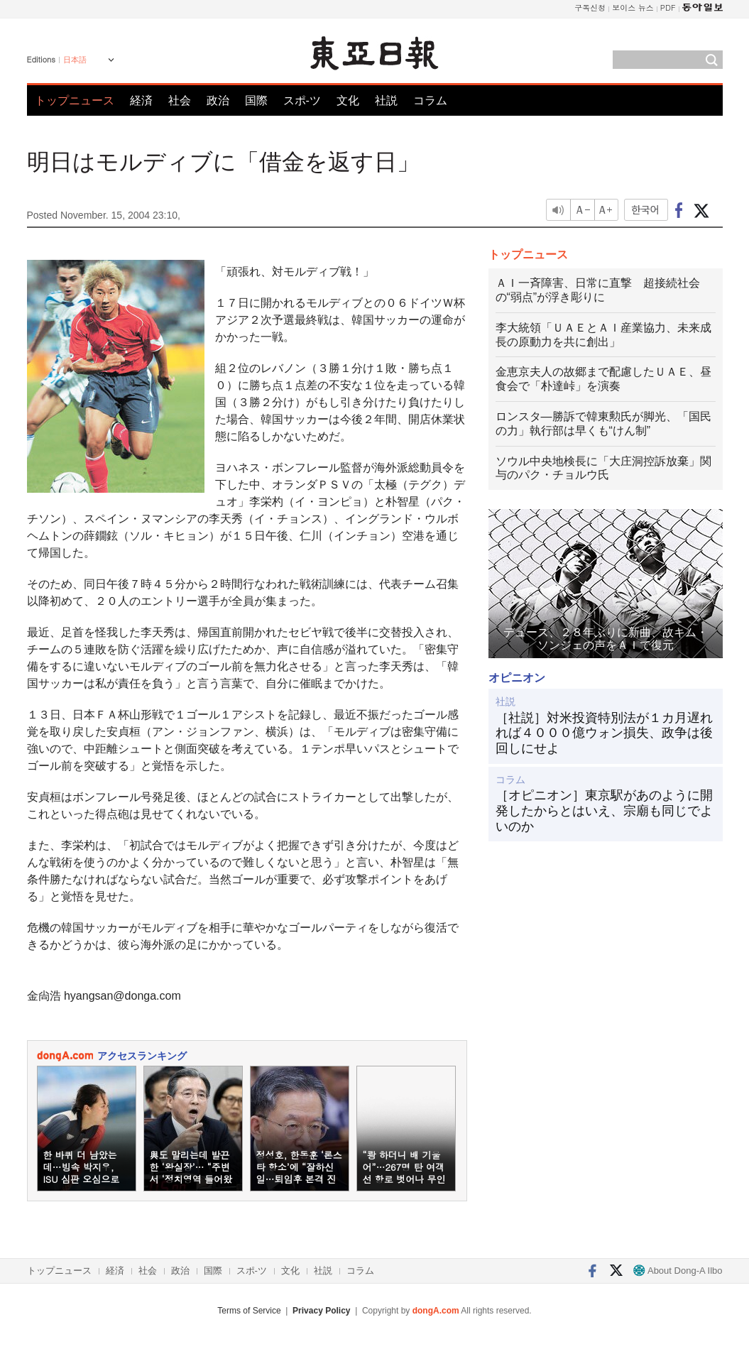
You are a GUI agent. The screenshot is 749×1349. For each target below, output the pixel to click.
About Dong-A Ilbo (677, 1270)
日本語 (75, 59)
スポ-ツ (302, 100)
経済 (141, 100)
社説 (386, 100)
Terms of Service (248, 1311)
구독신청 (590, 7)
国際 (256, 100)
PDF (668, 7)
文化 (348, 100)
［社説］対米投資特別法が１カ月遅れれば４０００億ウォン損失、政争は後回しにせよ (604, 733)
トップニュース (74, 100)
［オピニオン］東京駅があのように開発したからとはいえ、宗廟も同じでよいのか (604, 810)
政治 (218, 100)
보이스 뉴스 (633, 7)
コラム (430, 100)
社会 (179, 100)
